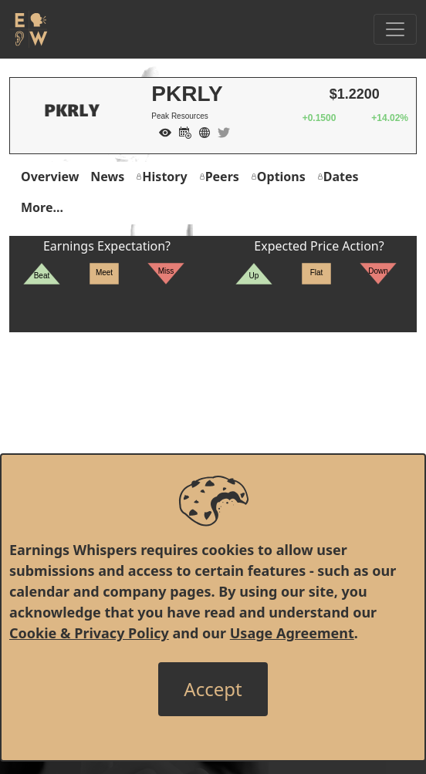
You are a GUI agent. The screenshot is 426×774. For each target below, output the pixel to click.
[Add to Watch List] (161, 131)
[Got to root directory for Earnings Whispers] (28, 29)
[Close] (212, 689)
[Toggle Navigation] (395, 29)
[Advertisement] (213, 440)
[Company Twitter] (220, 131)
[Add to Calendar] (181, 131)
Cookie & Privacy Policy (89, 633)
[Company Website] (200, 131)
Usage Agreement (292, 633)
